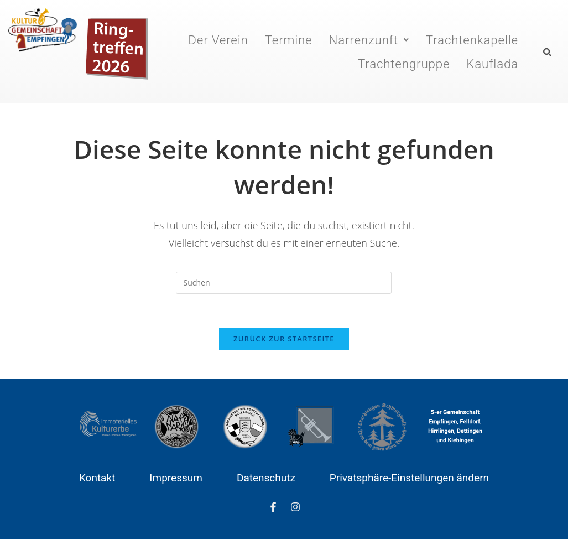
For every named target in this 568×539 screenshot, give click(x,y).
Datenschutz (266, 477)
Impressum (175, 477)
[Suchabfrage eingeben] (284, 283)
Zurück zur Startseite (284, 339)
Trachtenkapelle (472, 40)
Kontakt (97, 477)
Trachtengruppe (404, 63)
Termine (288, 40)
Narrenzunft (369, 40)
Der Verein (218, 40)
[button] (369, 39)
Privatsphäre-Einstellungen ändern (409, 477)
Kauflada (493, 63)
